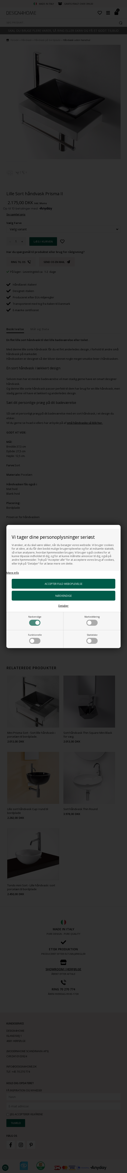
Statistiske (92, 638)
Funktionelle (35, 638)
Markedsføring (92, 620)
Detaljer (63, 606)
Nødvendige (34, 620)
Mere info (12, 573)
